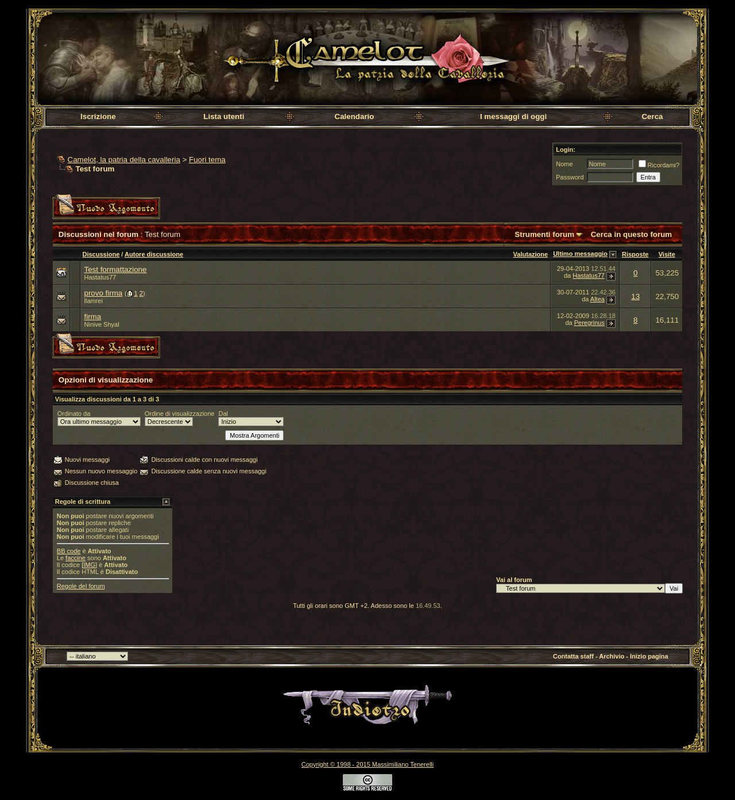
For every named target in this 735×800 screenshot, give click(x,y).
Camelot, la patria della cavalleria (124, 159)
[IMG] (89, 564)
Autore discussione (154, 254)
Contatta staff (573, 656)
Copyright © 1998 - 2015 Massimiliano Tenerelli (367, 764)
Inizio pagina (649, 656)
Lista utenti (223, 116)
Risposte (635, 254)
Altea (597, 299)
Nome (564, 163)
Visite (667, 254)
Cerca (652, 116)
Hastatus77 (100, 277)
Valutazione (530, 254)
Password (569, 177)
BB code (69, 551)
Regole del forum (81, 586)
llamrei (93, 300)
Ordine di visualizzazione (180, 413)
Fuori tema (207, 159)
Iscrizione (97, 116)
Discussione (101, 254)
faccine (75, 557)
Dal (223, 413)
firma (93, 316)
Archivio (611, 656)
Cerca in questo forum (631, 234)
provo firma (103, 293)
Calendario (354, 116)
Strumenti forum (544, 234)
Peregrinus (589, 322)
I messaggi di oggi (513, 116)
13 (635, 296)
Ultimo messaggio (580, 253)
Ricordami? (659, 165)
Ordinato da (73, 413)
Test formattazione (115, 269)
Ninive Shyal (101, 324)
